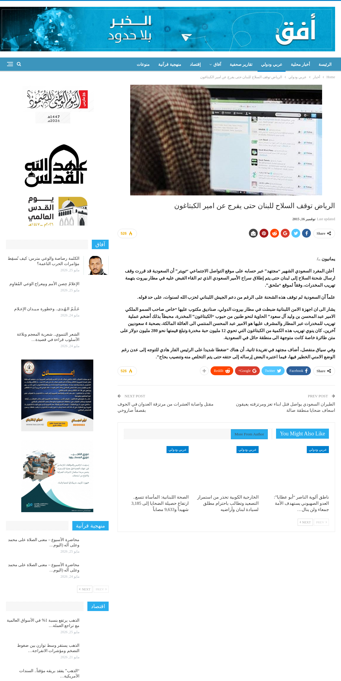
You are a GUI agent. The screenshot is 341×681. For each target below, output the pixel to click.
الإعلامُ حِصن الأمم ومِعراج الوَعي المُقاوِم (44, 284)
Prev (321, 522)
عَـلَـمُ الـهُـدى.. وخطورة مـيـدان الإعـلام (46, 309)
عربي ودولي (271, 64)
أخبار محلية (300, 64)
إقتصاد (195, 64)
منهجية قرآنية (169, 64)
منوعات (143, 64)
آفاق (217, 64)
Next (305, 522)
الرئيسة (325, 64)
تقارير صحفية (241, 64)
